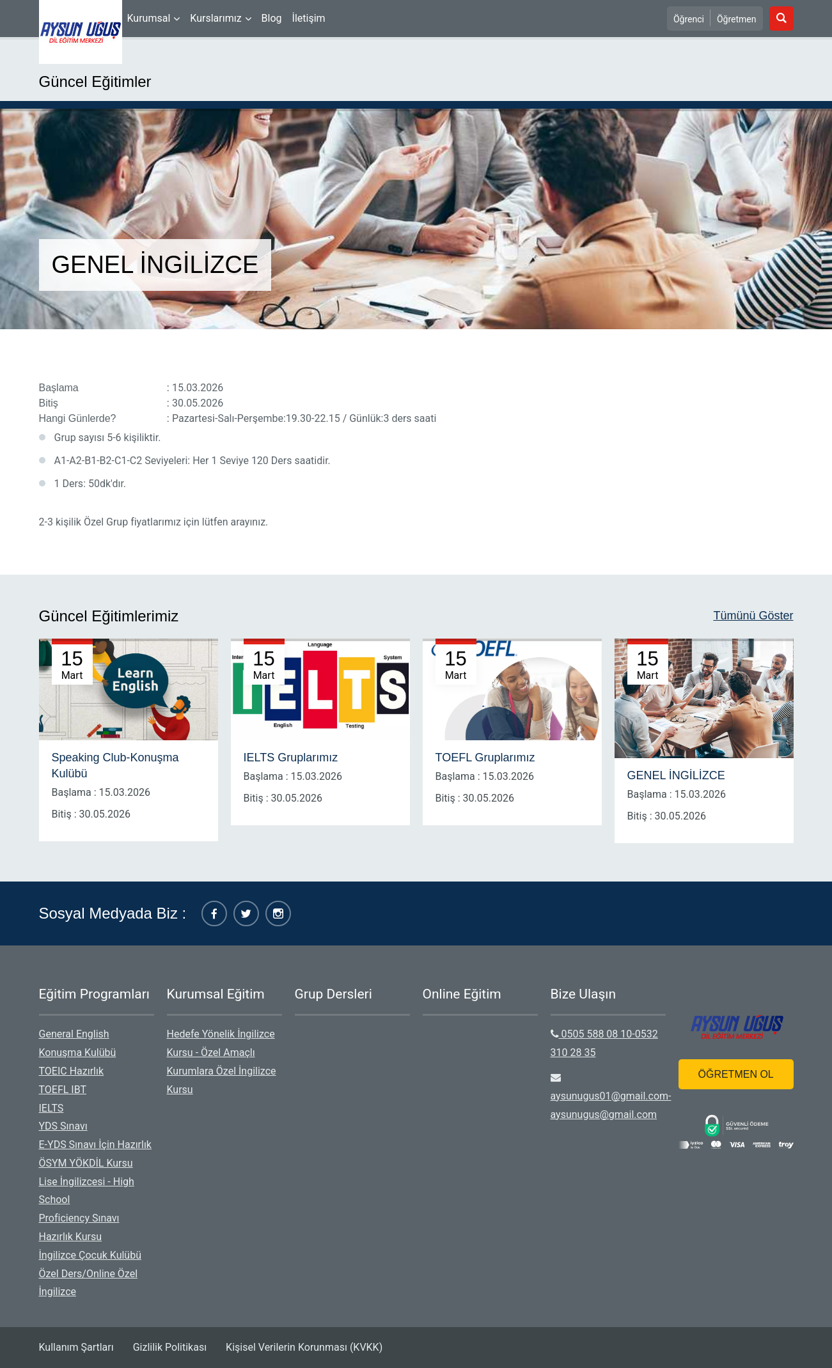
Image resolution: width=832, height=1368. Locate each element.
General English (74, 1034)
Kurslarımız (215, 18)
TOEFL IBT (63, 1090)
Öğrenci (688, 19)
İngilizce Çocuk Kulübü (90, 1255)
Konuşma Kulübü (77, 1052)
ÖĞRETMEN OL (736, 1074)
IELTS (51, 1108)
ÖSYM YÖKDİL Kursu (86, 1163)
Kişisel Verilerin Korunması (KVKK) (304, 1347)
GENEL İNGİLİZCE (676, 775)
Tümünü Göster (753, 615)
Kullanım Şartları (76, 1347)
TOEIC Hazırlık (71, 1071)
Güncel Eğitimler (95, 81)
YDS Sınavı (63, 1126)
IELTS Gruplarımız (291, 757)
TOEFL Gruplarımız (485, 757)
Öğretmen (737, 19)
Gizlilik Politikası (170, 1347)
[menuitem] (153, 18)
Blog (272, 18)
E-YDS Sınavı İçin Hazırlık (95, 1145)
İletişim (309, 18)
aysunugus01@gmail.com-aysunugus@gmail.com (611, 1096)
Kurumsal (149, 18)
